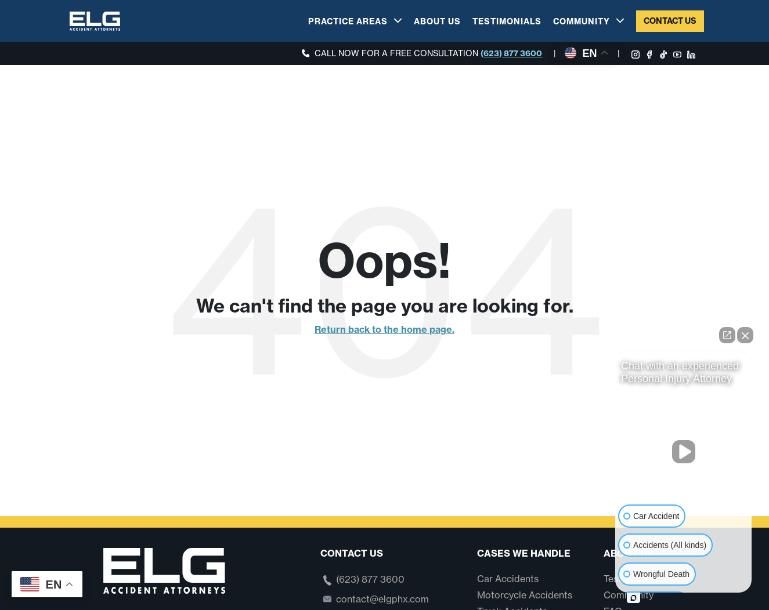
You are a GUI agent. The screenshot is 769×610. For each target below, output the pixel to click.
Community (581, 21)
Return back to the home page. (384, 329)
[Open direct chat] (727, 335)
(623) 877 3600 (511, 53)
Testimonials (506, 21)
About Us (437, 21)
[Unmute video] (683, 451)
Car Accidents (508, 578)
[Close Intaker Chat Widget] (745, 335)
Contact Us (670, 21)
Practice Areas (348, 21)
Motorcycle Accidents (524, 595)
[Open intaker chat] (633, 598)
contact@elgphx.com (382, 599)
